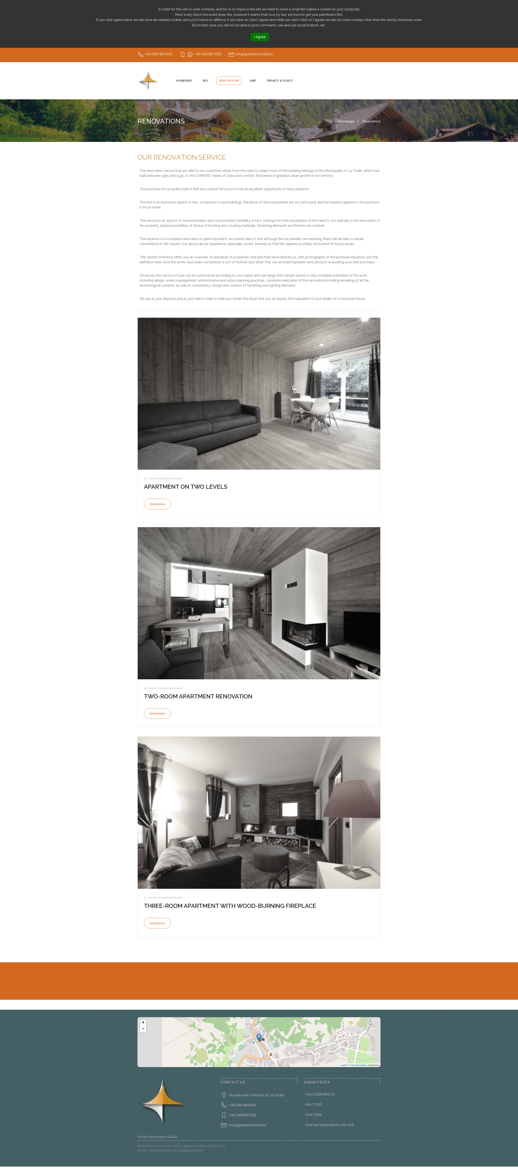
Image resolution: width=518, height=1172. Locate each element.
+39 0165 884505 (242, 1105)
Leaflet (343, 1065)
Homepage (184, 81)
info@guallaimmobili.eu (247, 1125)
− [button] (143, 1029)
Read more (157, 504)
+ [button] (143, 1023)
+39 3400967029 (242, 1115)
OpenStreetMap (359, 1065)
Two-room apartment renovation (198, 696)
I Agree (260, 36)
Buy (205, 81)
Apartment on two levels (185, 486)
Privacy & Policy (280, 81)
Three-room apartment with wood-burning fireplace (230, 905)
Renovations (229, 81)
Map (253, 81)
